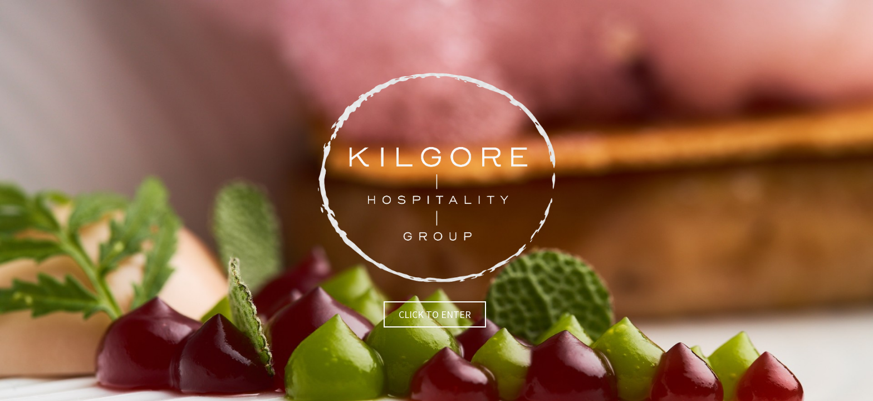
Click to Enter (435, 314)
